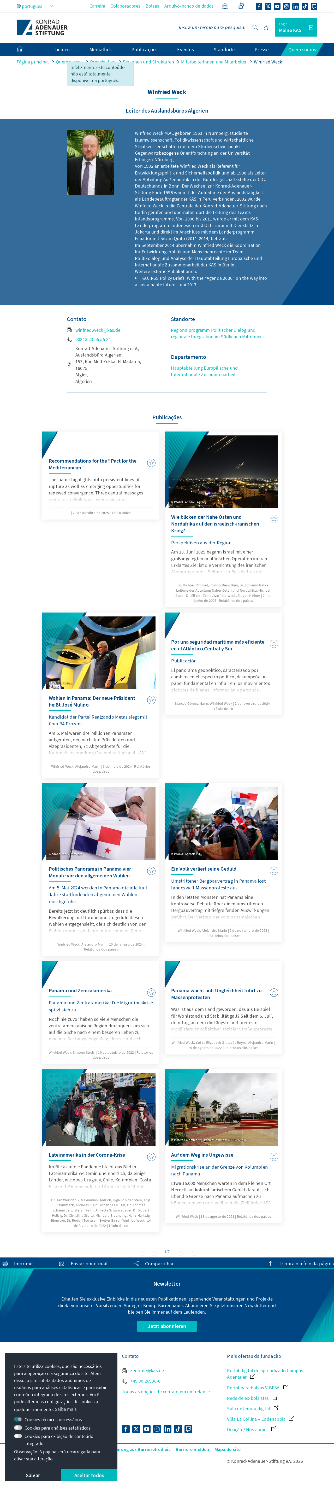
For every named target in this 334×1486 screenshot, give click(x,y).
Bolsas (152, 6)
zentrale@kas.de (143, 1370)
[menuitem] (25, 49)
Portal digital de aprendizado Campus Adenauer (265, 1373)
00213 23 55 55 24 (89, 339)
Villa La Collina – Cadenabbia (260, 1419)
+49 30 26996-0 (141, 1381)
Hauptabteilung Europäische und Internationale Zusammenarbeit (204, 371)
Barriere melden (192, 1449)
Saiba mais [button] (66, 1409)
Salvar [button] (33, 1475)
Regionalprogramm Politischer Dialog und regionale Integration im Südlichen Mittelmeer (217, 333)
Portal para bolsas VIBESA (257, 1388)
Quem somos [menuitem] (302, 49)
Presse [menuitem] (262, 49)
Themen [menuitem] (61, 49)
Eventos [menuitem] (185, 49)
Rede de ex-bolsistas (252, 1398)
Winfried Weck (268, 62)
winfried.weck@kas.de (93, 330)
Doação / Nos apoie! (251, 1429)
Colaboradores (125, 6)
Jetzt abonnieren (167, 1326)
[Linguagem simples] (225, 6)
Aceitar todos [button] (89, 1475)
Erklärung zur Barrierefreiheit (139, 1449)
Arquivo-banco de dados (189, 6)
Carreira (97, 6)
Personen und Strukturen (148, 62)
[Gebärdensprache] (240, 6)
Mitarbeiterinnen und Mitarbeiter (214, 62)
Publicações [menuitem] (144, 49)
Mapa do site (227, 1449)
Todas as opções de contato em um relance (166, 1392)
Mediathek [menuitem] (101, 49)
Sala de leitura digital (252, 1409)
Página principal (33, 62)
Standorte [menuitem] (224, 49)
